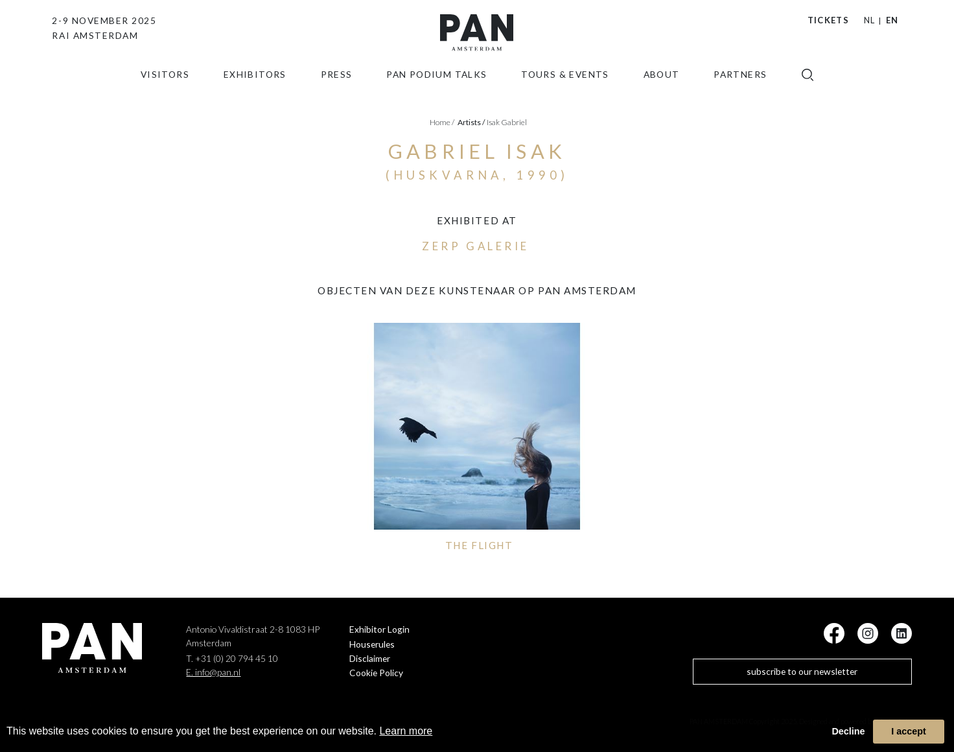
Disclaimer (369, 658)
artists (471, 122)
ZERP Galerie (475, 246)
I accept (908, 731)
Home (442, 122)
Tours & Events (565, 87)
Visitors (165, 87)
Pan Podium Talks (436, 87)
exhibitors (255, 87)
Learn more (405, 730)
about (662, 87)
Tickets (828, 20)
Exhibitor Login (379, 629)
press (337, 87)
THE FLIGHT (479, 545)
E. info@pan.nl (213, 671)
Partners (740, 87)
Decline (848, 731)
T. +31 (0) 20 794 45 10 (232, 658)
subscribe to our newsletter (802, 671)
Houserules (372, 644)
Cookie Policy (376, 672)
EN (892, 20)
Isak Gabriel (507, 122)
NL (870, 20)
